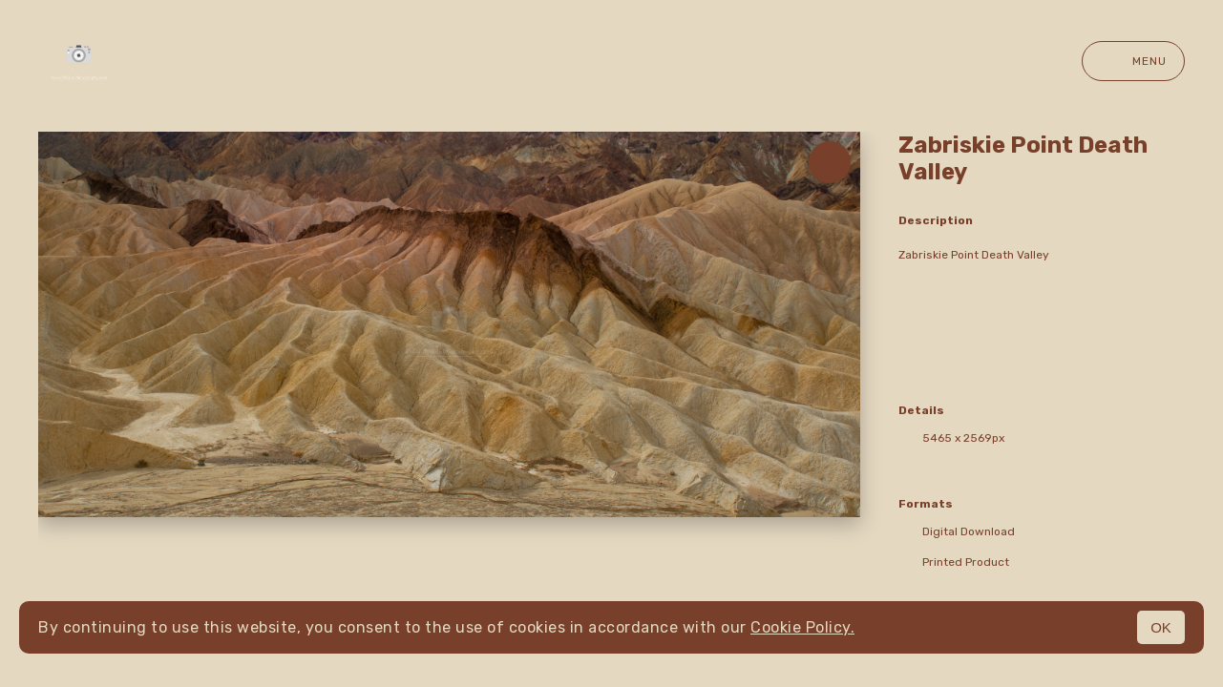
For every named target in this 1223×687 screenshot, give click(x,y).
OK (1160, 627)
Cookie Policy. (802, 627)
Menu (1133, 61)
